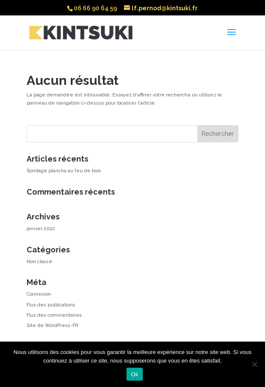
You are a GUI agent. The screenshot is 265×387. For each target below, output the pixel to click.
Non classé (39, 261)
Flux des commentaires (54, 315)
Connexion (39, 294)
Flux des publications (51, 305)
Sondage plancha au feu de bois (64, 171)
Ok (134, 374)
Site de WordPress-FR (52, 325)
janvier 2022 (41, 228)
